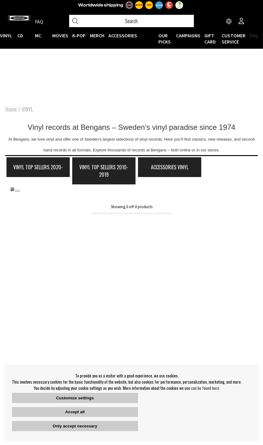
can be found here (205, 388)
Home (11, 110)
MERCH (97, 35)
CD (20, 35)
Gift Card (210, 38)
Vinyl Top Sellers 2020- (36, 171)
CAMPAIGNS (188, 35)
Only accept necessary (75, 426)
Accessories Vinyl (160, 168)
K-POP (79, 35)
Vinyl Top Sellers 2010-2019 (98, 171)
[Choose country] (229, 21)
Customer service (234, 38)
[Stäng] (17, 191)
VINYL (6, 35)
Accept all (75, 412)
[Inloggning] (241, 21)
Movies (60, 35)
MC (38, 35)
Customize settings (75, 398)
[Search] (131, 21)
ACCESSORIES (122, 35)
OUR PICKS (165, 38)
